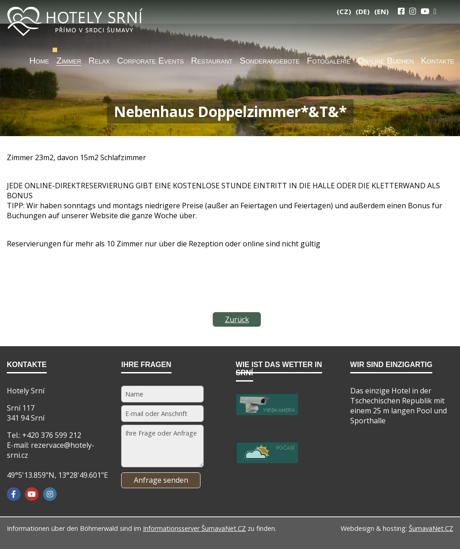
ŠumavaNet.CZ (431, 528)
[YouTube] (424, 11)
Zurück (237, 319)
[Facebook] (13, 494)
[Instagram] (412, 11)
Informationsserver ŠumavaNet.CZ (194, 528)
